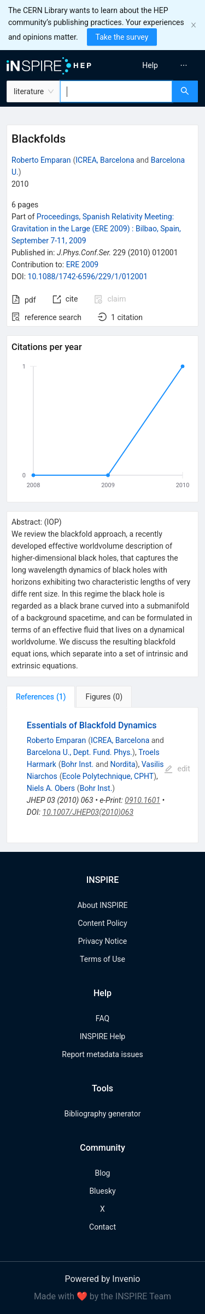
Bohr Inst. (77, 764)
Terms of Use (102, 959)
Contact (102, 1227)
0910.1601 (142, 800)
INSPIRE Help (102, 1036)
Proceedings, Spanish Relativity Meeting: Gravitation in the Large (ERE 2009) (96, 228)
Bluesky (102, 1191)
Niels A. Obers (51, 788)
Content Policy (102, 923)
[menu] (155, 65)
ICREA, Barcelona (104, 160)
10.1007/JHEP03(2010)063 (88, 812)
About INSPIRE (102, 905)
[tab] (41, 697)
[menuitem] (150, 65)
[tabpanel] (102, 775)
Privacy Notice (102, 941)
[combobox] (116, 91)
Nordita (123, 764)
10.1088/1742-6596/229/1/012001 (88, 276)
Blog (102, 1173)
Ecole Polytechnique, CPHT (108, 776)
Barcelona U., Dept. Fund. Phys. (79, 752)
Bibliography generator (102, 1113)
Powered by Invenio (102, 1279)
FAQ (102, 1018)
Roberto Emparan (41, 160)
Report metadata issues (102, 1054)
